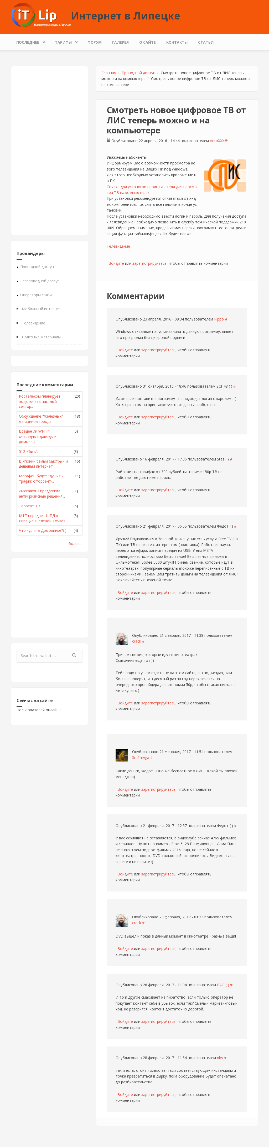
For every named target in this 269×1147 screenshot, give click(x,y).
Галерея (120, 42)
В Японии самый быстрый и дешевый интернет (43, 464)
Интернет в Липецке (125, 16)
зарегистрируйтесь (149, 263)
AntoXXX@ (219, 140)
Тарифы (65, 41)
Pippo (219, 319)
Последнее (29, 41)
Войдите (116, 263)
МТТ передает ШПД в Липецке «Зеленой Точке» (42, 518)
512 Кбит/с (28, 451)
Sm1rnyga (140, 757)
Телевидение (33, 322)
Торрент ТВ (29, 505)
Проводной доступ (37, 266)
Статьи (206, 42)
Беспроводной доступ (40, 280)
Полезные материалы (41, 336)
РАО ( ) (223, 984)
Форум (94, 42)
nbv (220, 1057)
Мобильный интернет (41, 308)
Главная (108, 72)
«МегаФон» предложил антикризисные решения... (42, 493)
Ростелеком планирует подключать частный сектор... (39, 401)
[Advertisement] (49, 150)
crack (136, 641)
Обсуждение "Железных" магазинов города (41, 419)
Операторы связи (36, 294)
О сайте (147, 42)
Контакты (177, 42)
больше (75, 543)
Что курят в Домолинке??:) (42, 530)
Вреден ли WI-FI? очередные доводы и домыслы (37, 436)
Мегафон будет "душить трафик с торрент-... (41, 478)
